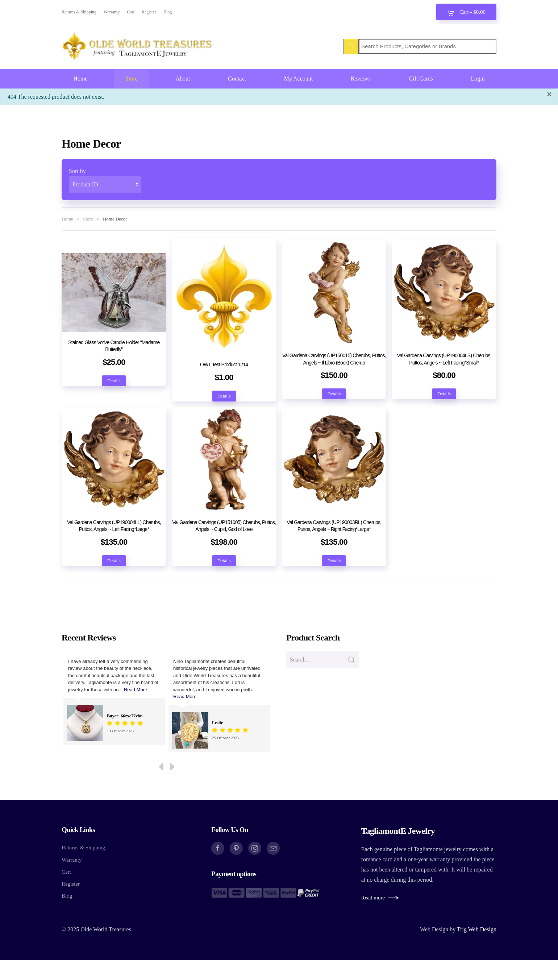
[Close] (549, 94)
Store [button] (131, 78)
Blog (167, 12)
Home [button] (80, 78)
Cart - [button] (466, 12)
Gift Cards (421, 78)
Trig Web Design (476, 929)
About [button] (183, 78)
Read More (135, 689)
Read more (373, 898)
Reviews (361, 78)
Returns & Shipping (79, 12)
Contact (237, 78)
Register (149, 12)
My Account (298, 78)
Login (477, 78)
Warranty (112, 12)
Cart (130, 12)
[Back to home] (138, 46)
